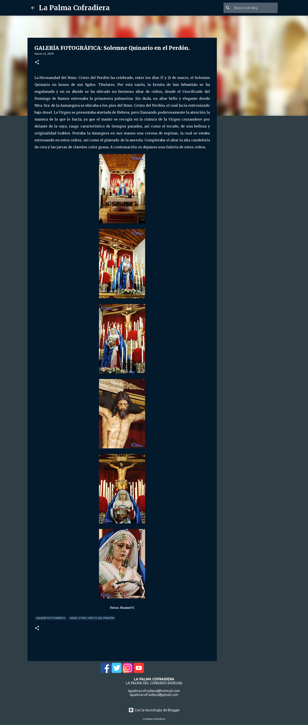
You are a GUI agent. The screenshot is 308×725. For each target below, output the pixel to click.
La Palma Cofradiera (74, 7)
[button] (37, 62)
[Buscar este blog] (255, 8)
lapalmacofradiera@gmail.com (154, 695)
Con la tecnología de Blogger (154, 710)
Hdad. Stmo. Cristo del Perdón (92, 618)
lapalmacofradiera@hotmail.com (154, 691)
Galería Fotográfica (50, 618)
